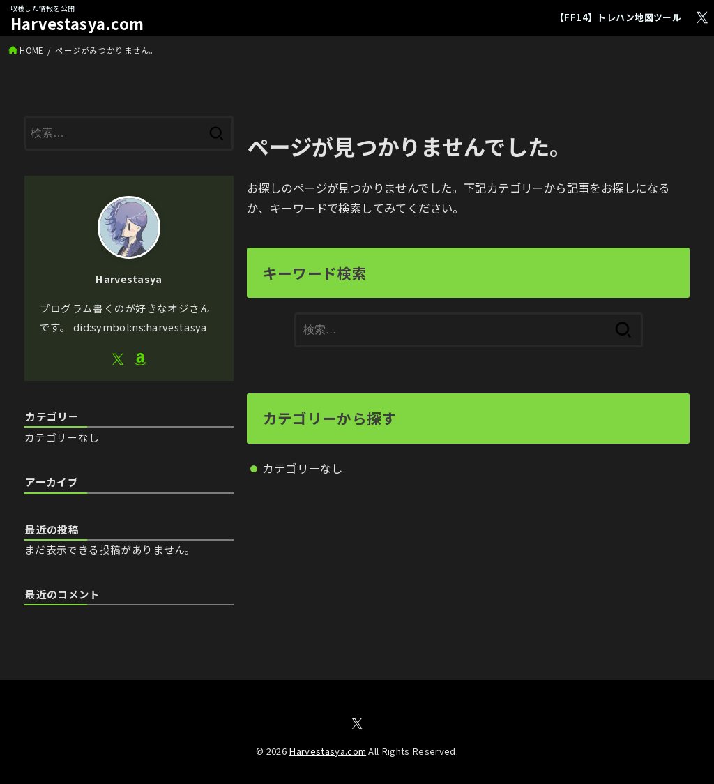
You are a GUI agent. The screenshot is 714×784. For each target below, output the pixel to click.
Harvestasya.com (77, 23)
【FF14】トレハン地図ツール (618, 17)
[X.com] (702, 17)
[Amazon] (140, 359)
